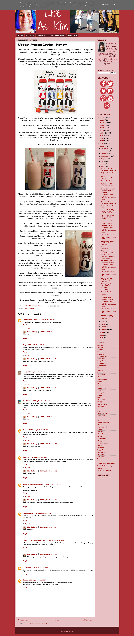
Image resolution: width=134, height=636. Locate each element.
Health (99, 402)
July (102, 161)
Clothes (100, 377)
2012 (101, 337)
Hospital (100, 406)
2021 (101, 130)
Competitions (102, 379)
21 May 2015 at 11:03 (48, 416)
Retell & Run (27, 401)
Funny (99, 395)
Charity (100, 370)
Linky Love (72, 35)
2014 (101, 332)
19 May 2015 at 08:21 (47, 319)
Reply (25, 324)
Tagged (100, 450)
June (103, 164)
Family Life (101, 388)
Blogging (100, 354)
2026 (102, 117)
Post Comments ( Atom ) (37, 623)
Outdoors (100, 424)
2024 (102, 122)
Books (99, 368)
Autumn (100, 347)
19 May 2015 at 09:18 (41, 401)
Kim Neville (27, 567)
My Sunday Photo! (108, 234)
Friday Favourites (103, 393)
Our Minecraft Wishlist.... (106, 247)
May (103, 166)
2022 (102, 128)
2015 (101, 146)
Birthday (100, 352)
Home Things (102, 404)
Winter (99, 468)
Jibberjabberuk (28, 513)
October (104, 153)
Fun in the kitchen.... (108, 181)
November (105, 151)
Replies (27, 328)
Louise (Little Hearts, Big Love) (34, 540)
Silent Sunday (102, 443)
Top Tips (100, 456)
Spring (99, 445)
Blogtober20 (102, 363)
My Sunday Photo (104, 418)
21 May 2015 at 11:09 (48, 554)
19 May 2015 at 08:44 (37, 372)
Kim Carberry (32, 331)
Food (26, 308)
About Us (30, 35)
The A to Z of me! (107, 292)
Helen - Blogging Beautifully (33, 484)
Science (100, 436)
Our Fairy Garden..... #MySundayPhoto (108, 169)
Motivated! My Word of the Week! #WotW (108, 242)
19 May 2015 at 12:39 (38, 457)
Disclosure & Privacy (57, 35)
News (99, 420)
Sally (24, 345)
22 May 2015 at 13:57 (37, 580)
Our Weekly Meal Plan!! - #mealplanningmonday (108, 197)
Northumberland (103, 422)
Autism (100, 345)
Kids (99, 409)
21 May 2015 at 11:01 (48, 331)
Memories (101, 415)
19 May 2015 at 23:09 (55, 540)
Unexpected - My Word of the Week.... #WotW (107, 211)
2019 (101, 135)
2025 (102, 120)
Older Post (87, 620)
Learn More (104, 5)
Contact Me (41, 35)
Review (31, 308)
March (103, 324)
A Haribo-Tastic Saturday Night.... (107, 261)
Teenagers (101, 452)
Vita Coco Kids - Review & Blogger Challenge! (107, 256)
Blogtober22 (102, 365)
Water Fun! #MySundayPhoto (108, 202)
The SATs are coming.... (105, 288)
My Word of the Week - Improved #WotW (107, 279)
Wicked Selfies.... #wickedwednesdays (108, 185)
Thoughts (100, 454)
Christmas (101, 374)
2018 (101, 138)
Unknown (26, 457)
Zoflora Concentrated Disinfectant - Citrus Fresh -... (107, 297)
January (104, 329)
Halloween (101, 399)
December (105, 148)
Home (20, 35)
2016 (101, 143)
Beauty (100, 349)
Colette (25, 580)
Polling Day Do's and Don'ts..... (107, 284)
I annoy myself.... (107, 221)
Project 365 (102, 427)
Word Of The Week (104, 470)
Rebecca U (26, 430)
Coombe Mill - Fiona (30, 319)
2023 (102, 125)
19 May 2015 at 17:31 (42, 513)
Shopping (101, 440)
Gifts (99, 397)
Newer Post (23, 620)
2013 (101, 335)
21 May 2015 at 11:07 (48, 527)
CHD (99, 372)
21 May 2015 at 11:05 (48, 471)
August (104, 158)
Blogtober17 (101, 358)
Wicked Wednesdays (105, 466)
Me (98, 411)
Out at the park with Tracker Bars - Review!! (108, 190)
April (103, 321)
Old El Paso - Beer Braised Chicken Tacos (107, 217)
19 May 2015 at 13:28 (52, 484)
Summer (100, 447)
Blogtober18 (101, 361)
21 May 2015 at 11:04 (48, 444)
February (104, 326)
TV (98, 461)
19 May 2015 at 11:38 (39, 430)
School (100, 434)
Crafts (99, 381)
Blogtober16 (102, 356)
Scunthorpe (101, 438)
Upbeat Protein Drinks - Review (107, 224)
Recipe (99, 429)
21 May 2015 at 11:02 (48, 388)
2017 (101, 141)
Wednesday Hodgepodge (106, 463)
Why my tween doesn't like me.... (107, 251)
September (105, 156)
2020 (102, 133)
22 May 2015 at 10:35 (40, 567)
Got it (113, 5)
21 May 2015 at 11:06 (48, 500)
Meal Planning (102, 413)
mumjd (25, 372)
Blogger (71, 631)
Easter (99, 386)
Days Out (100, 383)
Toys (99, 459)
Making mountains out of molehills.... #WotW (108, 316)
